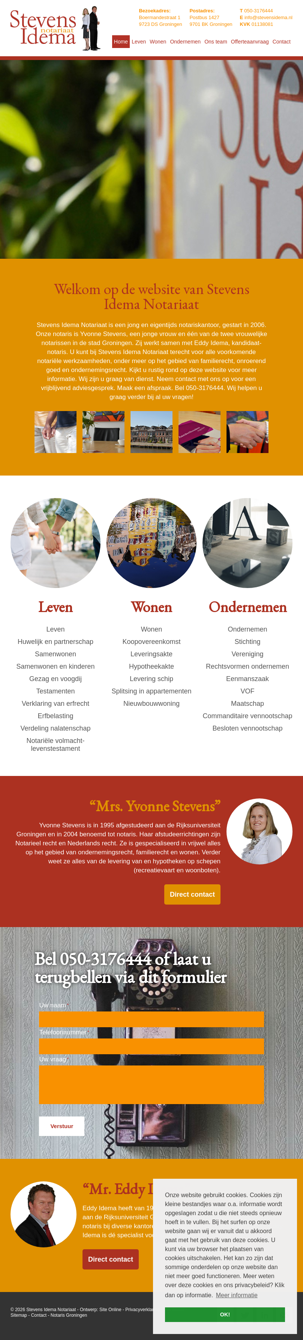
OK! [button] (225, 1314)
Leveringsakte (151, 654)
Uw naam (53, 1005)
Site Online (110, 1309)
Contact (38, 1315)
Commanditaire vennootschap (247, 716)
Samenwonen (55, 654)
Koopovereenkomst (151, 641)
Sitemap (18, 1315)
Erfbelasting (55, 716)
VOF (247, 691)
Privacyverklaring (142, 1309)
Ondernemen (247, 629)
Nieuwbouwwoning (151, 703)
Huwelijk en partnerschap (55, 641)
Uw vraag (53, 1059)
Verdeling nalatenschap (55, 728)
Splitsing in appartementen (151, 691)
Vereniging (247, 654)
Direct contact (192, 894)
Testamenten (55, 691)
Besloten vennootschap (247, 728)
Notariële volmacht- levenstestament (55, 744)
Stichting (247, 641)
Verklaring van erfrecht (55, 703)
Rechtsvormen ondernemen (247, 666)
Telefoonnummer (64, 1032)
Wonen (151, 629)
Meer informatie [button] (237, 1295)
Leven (55, 629)
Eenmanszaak (247, 679)
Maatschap (247, 703)
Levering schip (151, 679)
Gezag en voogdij (55, 679)
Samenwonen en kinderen (55, 666)
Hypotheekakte (151, 666)
